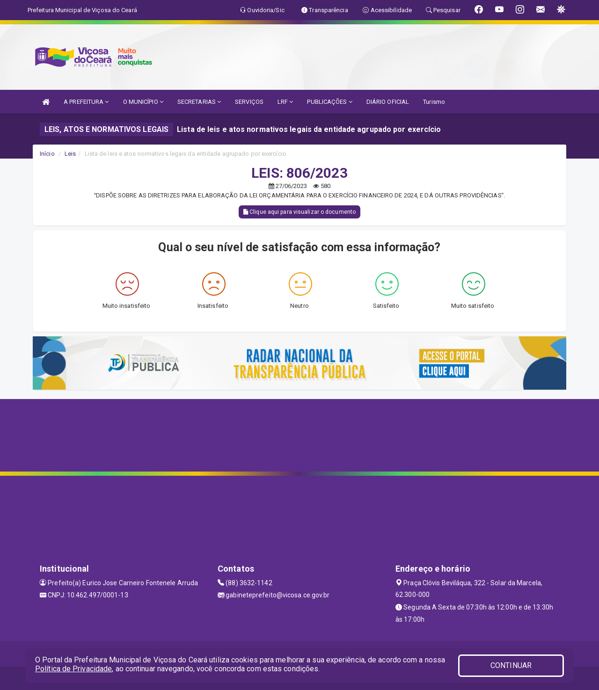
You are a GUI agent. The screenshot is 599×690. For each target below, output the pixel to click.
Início (47, 153)
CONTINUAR (511, 665)
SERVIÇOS (249, 101)
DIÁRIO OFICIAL (387, 101)
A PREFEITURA (86, 101)
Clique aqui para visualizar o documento (299, 212)
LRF (285, 101)
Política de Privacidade (73, 668)
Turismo (434, 101)
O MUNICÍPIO (143, 101)
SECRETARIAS (199, 101)
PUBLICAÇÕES (329, 101)
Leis (70, 153)
